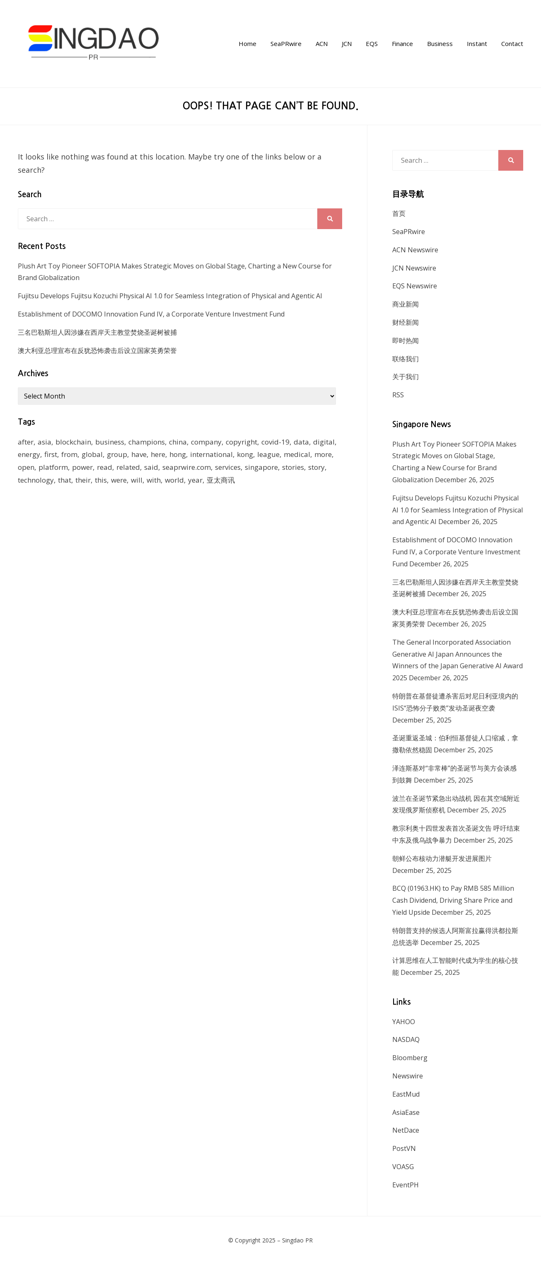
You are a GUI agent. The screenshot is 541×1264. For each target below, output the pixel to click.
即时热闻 (405, 340)
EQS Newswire (414, 285)
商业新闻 (405, 304)
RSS (398, 394)
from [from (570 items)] (69, 454)
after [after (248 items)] (26, 442)
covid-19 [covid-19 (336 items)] (275, 442)
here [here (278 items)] (158, 454)
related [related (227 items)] (128, 467)
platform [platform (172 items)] (53, 467)
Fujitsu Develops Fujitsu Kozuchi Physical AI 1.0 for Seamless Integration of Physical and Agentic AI (170, 295)
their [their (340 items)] (83, 480)
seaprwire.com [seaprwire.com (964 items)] (186, 467)
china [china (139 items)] (178, 442)
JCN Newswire (414, 268)
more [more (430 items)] (323, 454)
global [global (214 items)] (92, 454)
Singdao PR (297, 1240)
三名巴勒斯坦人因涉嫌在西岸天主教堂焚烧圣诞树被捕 (97, 332)
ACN (322, 43)
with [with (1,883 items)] (154, 480)
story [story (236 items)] (316, 467)
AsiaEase (406, 1112)
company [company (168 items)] (206, 442)
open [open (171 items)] (26, 467)
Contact (512, 43)
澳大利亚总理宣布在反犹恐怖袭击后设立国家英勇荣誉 (97, 350)
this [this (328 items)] (101, 480)
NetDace (405, 1130)
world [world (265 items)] (174, 480)
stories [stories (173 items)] (293, 467)
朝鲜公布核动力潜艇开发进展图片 (442, 858)
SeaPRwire (286, 43)
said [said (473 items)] (151, 467)
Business (440, 43)
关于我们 (405, 376)
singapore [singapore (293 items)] (261, 467)
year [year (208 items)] (195, 480)
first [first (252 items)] (50, 454)
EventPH (405, 1184)
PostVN (404, 1148)
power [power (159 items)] (82, 467)
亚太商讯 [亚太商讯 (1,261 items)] (221, 480)
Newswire (407, 1075)
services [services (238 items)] (228, 467)
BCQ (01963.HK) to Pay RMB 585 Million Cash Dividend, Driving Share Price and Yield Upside (453, 900)
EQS (372, 43)
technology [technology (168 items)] (36, 480)
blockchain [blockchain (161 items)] (73, 442)
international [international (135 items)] (211, 454)
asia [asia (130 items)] (44, 442)
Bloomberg (409, 1057)
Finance (402, 43)
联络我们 (405, 358)
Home (247, 43)
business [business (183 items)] (109, 442)
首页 (399, 213)
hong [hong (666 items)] (177, 454)
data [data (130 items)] (301, 442)
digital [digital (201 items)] (324, 442)
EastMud (406, 1094)
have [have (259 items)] (139, 454)
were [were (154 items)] (119, 480)
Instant (477, 43)
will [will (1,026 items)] (136, 480)
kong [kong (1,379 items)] (245, 454)
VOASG (403, 1166)
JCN (347, 43)
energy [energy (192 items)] (29, 454)
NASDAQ (406, 1039)
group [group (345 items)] (117, 454)
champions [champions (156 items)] (146, 442)
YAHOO (403, 1021)
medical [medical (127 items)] (297, 454)
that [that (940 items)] (64, 480)
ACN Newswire (415, 249)
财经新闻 (405, 322)
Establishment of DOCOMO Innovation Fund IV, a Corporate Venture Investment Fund (151, 314)
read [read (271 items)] (104, 467)
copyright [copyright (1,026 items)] (241, 442)
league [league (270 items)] (268, 454)
